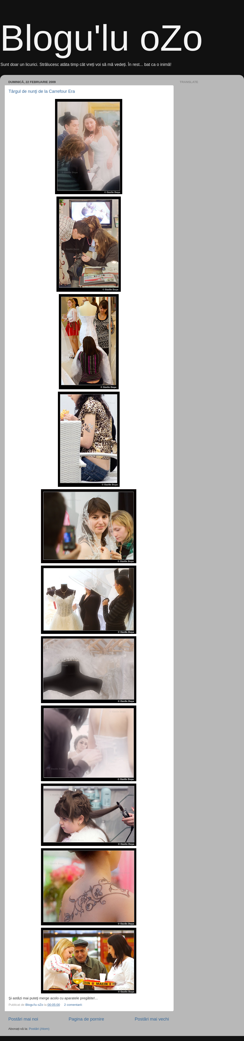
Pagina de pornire (86, 1018)
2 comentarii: (73, 1004)
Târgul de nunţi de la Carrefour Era (42, 91)
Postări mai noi (23, 1018)
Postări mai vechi (152, 1018)
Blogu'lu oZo (101, 38)
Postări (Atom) (39, 1029)
